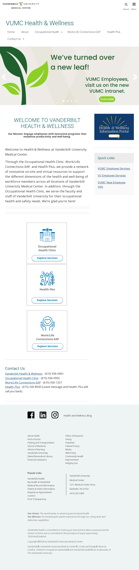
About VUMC (34, 435)
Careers (31, 495)
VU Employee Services (112, 175)
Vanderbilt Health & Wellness (23, 374)
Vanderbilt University (38, 452)
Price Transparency (37, 499)
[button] (62, 32)
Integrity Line (71, 463)
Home (11, 32)
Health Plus (113, 32)
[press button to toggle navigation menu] (133, 8)
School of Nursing (36, 449)
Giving (68, 439)
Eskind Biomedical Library (40, 456)
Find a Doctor (34, 439)
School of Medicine (37, 446)
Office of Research (74, 435)
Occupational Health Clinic (22, 378)
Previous (6, 76)
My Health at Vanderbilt (39, 482)
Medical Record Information (41, 485)
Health (12, 387)
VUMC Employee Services (114, 168)
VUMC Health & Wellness (40, 23)
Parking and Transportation (41, 442)
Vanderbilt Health (36, 478)
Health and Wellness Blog (78, 415)
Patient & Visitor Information (41, 488)
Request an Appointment (40, 492)
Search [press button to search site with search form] (126, 6)
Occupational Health (47, 32)
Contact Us (14, 39)
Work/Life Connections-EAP (84, 32)
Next (133, 76)
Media (68, 449)
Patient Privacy (72, 446)
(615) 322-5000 (77, 493)
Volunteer (70, 442)
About (24, 32)
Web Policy (70, 452)
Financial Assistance (37, 459)
